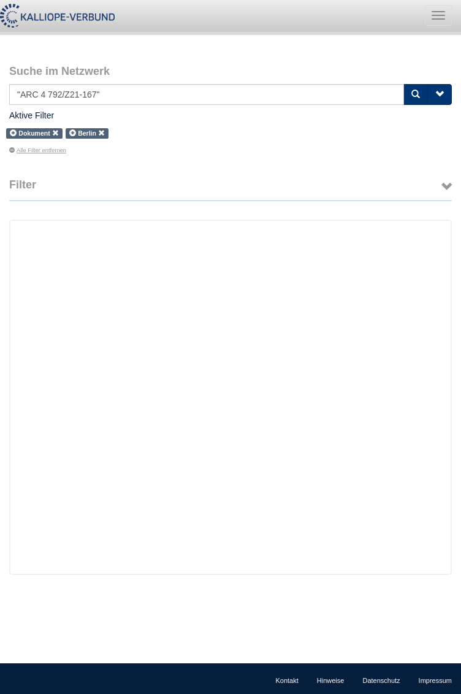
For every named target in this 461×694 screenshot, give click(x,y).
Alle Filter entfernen (37, 150)
